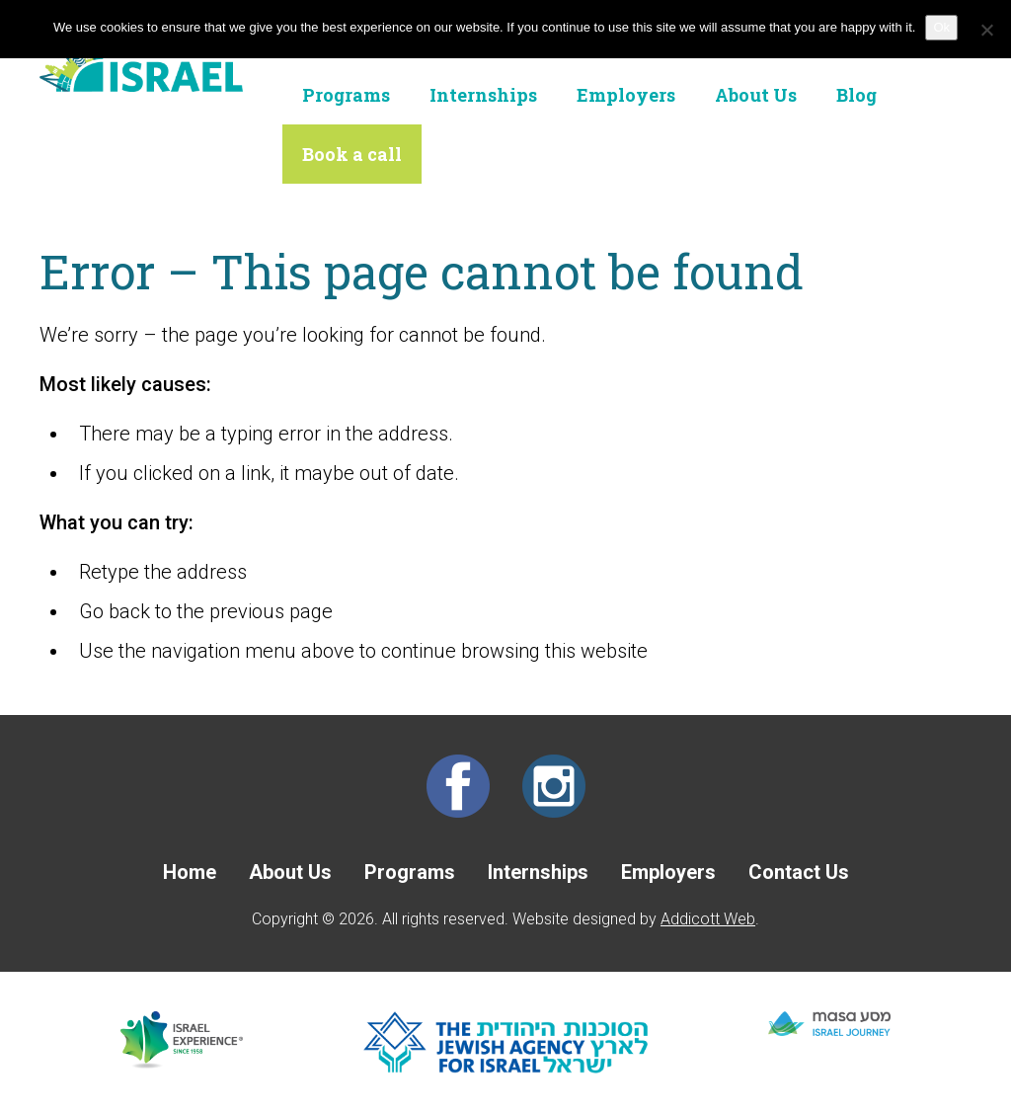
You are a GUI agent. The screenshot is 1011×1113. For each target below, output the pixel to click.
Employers (626, 95)
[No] (986, 30)
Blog (856, 95)
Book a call (352, 154)
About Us (756, 95)
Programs (346, 95)
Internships (483, 95)
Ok (941, 27)
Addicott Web (708, 919)
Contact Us (798, 872)
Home (189, 872)
